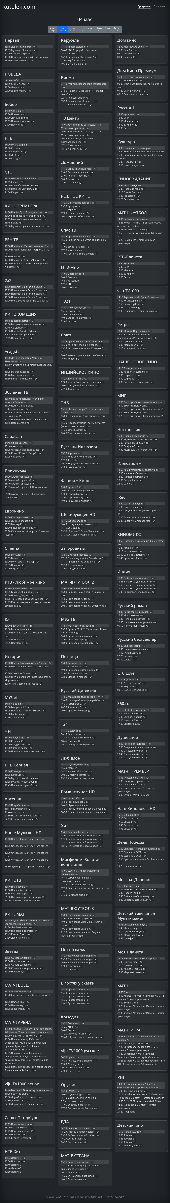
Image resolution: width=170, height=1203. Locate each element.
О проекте (160, 6)
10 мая (117, 29)
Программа (144, 6)
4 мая (62, 29)
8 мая (99, 29)
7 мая (90, 29)
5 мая (73, 29)
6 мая (82, 29)
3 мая (52, 29)
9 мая (107, 29)
